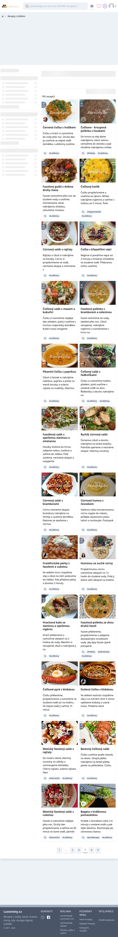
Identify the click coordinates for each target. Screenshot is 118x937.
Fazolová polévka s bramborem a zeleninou (96, 310)
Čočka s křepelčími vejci (96, 249)
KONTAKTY (47, 911)
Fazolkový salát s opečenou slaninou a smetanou (56, 438)
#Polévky (91, 153)
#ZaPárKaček (103, 652)
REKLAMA (65, 911)
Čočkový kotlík (90, 186)
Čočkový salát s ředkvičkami (90, 373)
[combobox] (55, 6)
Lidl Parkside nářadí (66, 924)
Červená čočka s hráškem (59, 127)
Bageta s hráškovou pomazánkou (93, 813)
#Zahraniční (54, 778)
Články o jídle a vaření (67, 931)
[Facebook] (48, 917)
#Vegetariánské (94, 212)
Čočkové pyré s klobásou (59, 689)
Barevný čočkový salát (95, 749)
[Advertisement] (59, 41)
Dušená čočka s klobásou (97, 689)
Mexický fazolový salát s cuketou (58, 813)
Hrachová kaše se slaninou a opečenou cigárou (56, 626)
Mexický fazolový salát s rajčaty (58, 750)
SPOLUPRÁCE (106, 911)
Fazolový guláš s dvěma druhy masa (58, 188)
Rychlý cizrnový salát (94, 434)
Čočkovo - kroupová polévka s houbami (93, 129)
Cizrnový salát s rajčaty (57, 249)
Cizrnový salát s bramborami (53, 502)
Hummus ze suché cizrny (97, 563)
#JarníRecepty (93, 837)
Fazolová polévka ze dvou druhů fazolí (97, 624)
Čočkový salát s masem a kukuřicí (59, 310)
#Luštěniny (54, 153)
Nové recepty (85, 919)
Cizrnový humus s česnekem (92, 502)
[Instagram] (42, 917)
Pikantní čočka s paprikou (59, 371)
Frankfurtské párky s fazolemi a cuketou (56, 564)
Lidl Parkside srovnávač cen (67, 917)
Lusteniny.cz (13, 912)
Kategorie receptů (84, 929)
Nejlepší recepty (87, 923)
